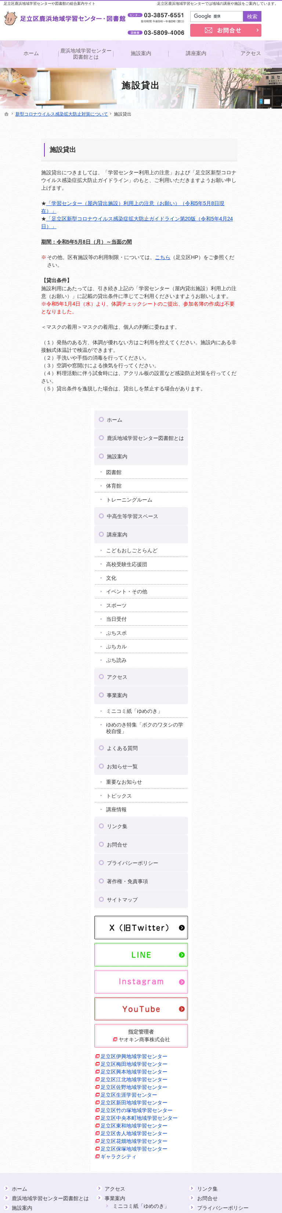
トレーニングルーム (246, 216)
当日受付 (233, 335)
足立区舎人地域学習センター (245, 903)
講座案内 (234, 251)
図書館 (230, 188)
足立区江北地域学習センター (245, 802)
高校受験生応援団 (243, 280)
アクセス (234, 393)
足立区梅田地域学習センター (245, 772)
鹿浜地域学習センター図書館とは (249, 151)
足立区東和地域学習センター (245, 887)
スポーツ (233, 321)
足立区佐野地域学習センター (245, 818)
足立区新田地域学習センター (245, 841)
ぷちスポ (233, 349)
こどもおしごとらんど (248, 266)
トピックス (236, 518)
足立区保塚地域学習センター (245, 933)
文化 (228, 294)
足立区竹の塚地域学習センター (245, 856)
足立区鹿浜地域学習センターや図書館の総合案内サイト (49, 3)
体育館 (230, 202)
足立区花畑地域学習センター (245, 918)
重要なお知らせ (241, 504)
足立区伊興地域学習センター (245, 756)
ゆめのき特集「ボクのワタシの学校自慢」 (248, 450)
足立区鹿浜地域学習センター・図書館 (220, 1196)
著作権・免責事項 (244, 603)
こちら (125, 257)
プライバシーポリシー (249, 585)
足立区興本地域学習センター (245, 787)
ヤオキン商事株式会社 (248, 736)
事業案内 (234, 411)
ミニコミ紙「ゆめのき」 (246, 430)
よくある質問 (239, 470)
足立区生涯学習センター (245, 830)
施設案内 (234, 172)
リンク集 (234, 548)
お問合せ (234, 567)
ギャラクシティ (235, 945)
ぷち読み (233, 376)
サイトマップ (239, 622)
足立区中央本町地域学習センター (245, 872)
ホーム (231, 129)
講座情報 (233, 532)
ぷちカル (233, 362)
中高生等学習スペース (249, 232)
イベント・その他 (243, 307)
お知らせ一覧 (239, 489)
